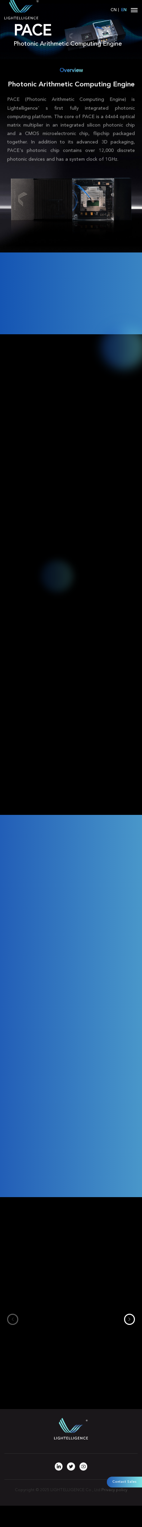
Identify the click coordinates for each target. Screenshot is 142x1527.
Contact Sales (124, 1482)
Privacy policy (114, 1490)
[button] (129, 1319)
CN (114, 10)
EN (123, 10)
